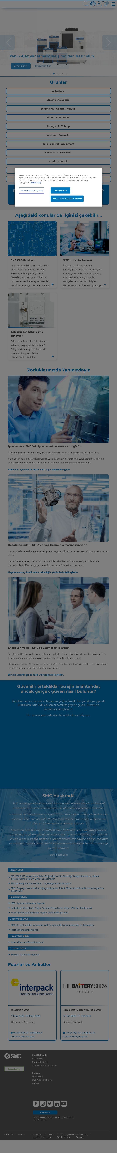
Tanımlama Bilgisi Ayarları (32, 190)
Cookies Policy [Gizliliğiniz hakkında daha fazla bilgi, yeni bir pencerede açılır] (35, 182)
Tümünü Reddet (60, 190)
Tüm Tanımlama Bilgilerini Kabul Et (67, 199)
